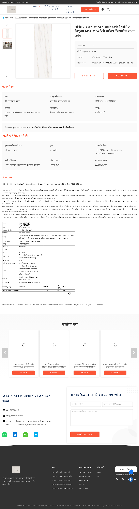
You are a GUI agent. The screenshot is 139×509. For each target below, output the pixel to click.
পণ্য (40, 6)
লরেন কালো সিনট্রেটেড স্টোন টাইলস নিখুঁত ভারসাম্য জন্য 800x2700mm (23, 367)
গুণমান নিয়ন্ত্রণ (83, 480)
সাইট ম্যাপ (82, 484)
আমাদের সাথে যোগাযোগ (70, 9)
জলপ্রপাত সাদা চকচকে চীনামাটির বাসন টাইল (23, 305)
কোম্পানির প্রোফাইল (85, 472)
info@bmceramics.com (14, 416)
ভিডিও (47, 6)
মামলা (99, 472)
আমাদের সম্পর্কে (55, 7)
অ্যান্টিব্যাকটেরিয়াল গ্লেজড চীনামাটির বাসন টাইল (58, 305)
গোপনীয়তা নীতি (22, 506)
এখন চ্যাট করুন (90, 9)
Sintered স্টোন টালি (21, 18)
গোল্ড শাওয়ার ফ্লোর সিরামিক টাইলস (90, 305)
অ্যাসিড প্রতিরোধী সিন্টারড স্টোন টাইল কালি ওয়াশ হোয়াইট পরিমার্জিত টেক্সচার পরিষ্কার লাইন (115, 367)
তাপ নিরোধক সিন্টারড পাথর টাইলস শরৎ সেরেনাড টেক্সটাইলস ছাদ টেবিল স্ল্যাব (54, 367)
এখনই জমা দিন (85, 434)
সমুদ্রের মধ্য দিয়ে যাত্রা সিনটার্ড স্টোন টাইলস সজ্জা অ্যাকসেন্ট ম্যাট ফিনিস (85, 367)
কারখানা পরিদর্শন (84, 476)
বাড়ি (35, 6)
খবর (98, 476)
